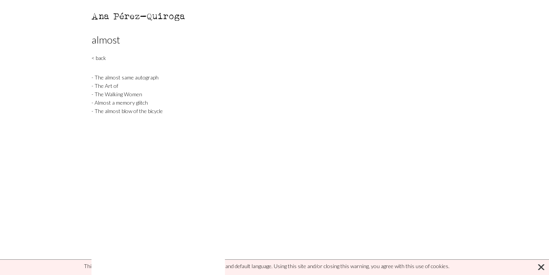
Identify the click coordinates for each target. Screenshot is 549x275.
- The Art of (105, 85)
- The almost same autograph (125, 77)
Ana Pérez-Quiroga (139, 16)
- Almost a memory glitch (120, 102)
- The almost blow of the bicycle (127, 111)
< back (99, 58)
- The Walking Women (117, 94)
